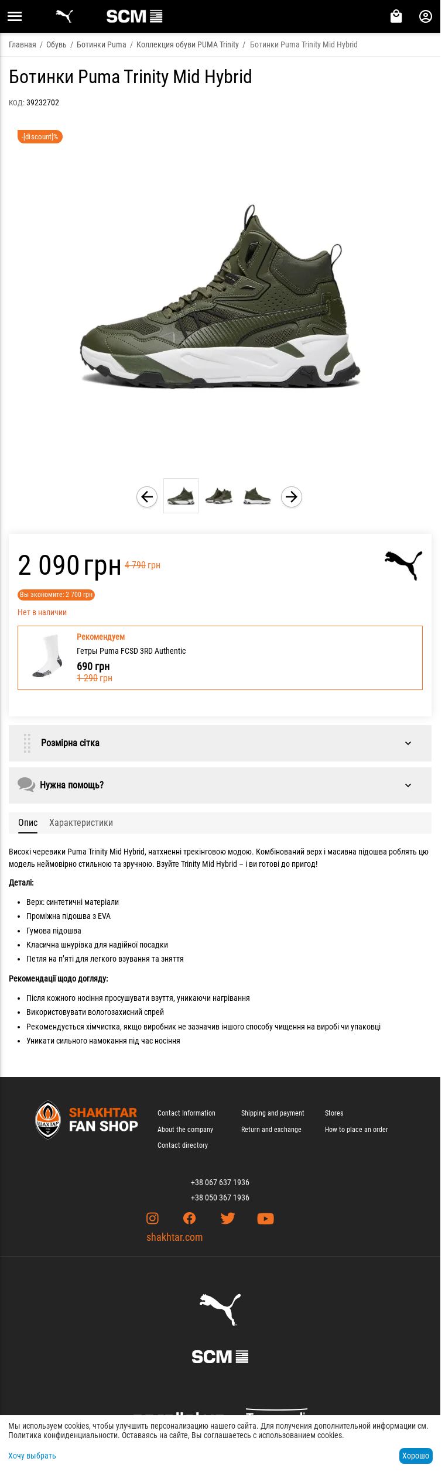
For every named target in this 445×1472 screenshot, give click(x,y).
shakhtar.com (174, 1237)
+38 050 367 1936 (220, 1197)
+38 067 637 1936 (220, 1182)
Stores (334, 1113)
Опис (27, 822)
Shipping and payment (272, 1113)
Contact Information (186, 1113)
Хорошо (415, 1455)
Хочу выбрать (32, 1455)
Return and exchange (271, 1130)
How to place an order (356, 1130)
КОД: (17, 102)
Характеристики (81, 822)
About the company (185, 1130)
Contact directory (183, 1145)
